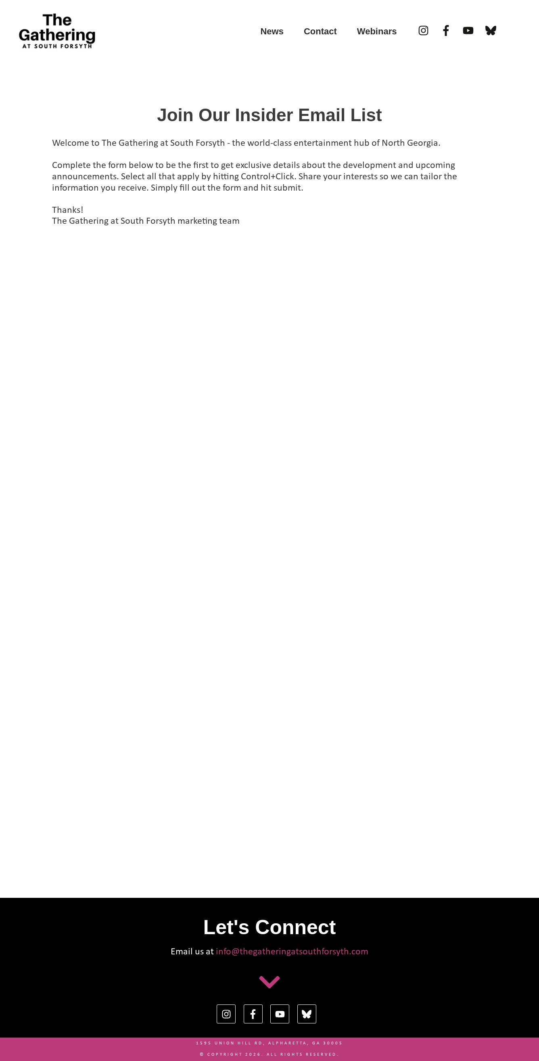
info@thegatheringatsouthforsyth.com (292, 952)
